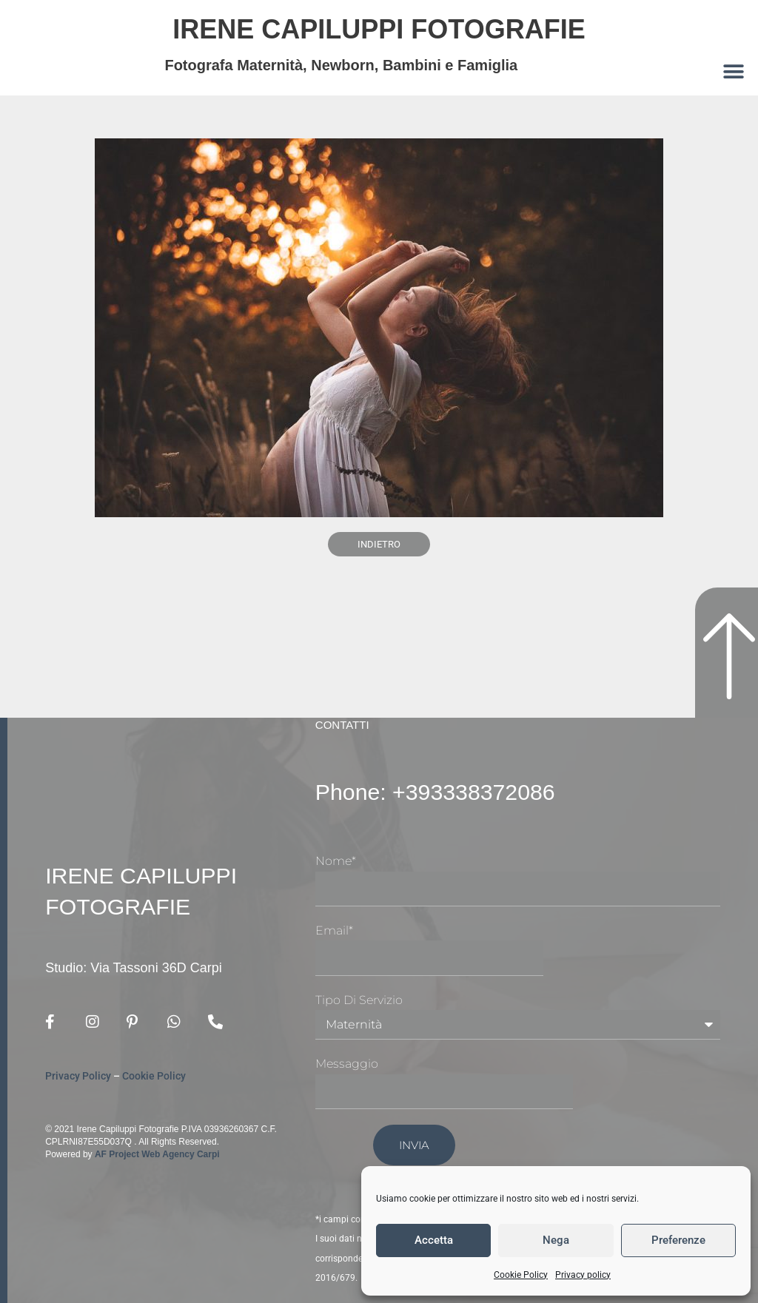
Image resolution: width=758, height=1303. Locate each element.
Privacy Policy (78, 1077)
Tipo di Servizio (359, 1000)
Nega (556, 1240)
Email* (334, 930)
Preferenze (678, 1240)
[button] (734, 71)
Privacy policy (583, 1275)
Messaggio (346, 1064)
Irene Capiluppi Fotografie (379, 28)
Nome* (335, 861)
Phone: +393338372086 (442, 791)
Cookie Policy (521, 1275)
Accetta (434, 1240)
